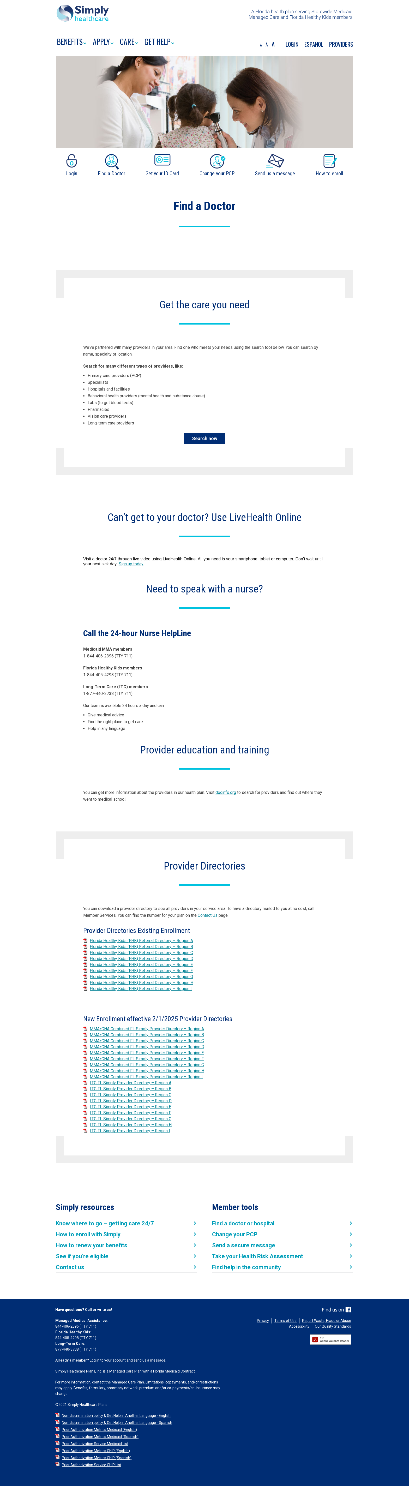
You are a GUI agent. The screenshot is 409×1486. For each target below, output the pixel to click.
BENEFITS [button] (71, 42)
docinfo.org (225, 792)
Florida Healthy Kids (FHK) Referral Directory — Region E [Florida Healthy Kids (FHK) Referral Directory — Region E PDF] (141, 964)
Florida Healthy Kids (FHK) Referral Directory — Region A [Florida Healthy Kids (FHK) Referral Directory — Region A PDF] (141, 940)
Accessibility (299, 1326)
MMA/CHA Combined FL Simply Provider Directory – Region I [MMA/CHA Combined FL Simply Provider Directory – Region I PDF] (146, 1076)
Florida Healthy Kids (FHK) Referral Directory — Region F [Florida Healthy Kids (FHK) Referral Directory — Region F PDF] (141, 970)
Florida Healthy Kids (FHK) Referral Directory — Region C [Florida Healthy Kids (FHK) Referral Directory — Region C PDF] (141, 952)
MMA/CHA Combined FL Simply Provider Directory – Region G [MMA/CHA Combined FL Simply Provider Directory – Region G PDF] (147, 1064)
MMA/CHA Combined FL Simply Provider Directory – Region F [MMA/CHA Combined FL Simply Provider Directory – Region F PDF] (147, 1058)
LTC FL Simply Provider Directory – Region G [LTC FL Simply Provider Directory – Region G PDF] (130, 1118)
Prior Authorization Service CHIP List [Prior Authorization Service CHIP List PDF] (91, 1465)
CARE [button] (129, 42)
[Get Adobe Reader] (332, 1339)
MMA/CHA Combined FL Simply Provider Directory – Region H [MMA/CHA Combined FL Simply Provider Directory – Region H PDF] (147, 1070)
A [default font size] (267, 44)
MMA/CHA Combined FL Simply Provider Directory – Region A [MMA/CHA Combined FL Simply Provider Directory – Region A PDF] (147, 1028)
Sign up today (131, 563)
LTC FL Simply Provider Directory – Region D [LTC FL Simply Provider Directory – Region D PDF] (131, 1100)
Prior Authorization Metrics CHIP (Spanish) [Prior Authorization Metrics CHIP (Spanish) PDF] (96, 1458)
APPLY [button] (103, 42)
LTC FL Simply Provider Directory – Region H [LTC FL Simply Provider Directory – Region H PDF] (131, 1124)
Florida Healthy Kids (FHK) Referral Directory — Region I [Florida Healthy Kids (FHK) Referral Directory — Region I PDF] (141, 988)
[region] (204, 16)
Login (292, 44)
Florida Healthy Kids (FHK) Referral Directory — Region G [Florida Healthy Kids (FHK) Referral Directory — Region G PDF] (141, 976)
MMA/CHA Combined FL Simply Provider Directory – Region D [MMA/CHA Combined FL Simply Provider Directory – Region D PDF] (147, 1046)
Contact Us (208, 915)
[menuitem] (75, 42)
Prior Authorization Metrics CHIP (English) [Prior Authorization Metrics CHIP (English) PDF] (96, 1451)
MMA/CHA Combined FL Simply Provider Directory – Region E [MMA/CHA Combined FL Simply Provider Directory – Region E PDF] (147, 1052)
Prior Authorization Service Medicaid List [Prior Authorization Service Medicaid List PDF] (95, 1444)
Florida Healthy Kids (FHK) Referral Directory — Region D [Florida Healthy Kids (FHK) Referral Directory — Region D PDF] (141, 958)
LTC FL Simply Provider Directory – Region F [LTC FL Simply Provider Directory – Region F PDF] (130, 1112)
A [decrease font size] (261, 44)
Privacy (263, 1321)
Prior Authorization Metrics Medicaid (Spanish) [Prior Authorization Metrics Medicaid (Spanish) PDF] (100, 1437)
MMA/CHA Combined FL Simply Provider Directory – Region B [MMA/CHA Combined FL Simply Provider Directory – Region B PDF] (147, 1034)
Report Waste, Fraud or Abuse (326, 1321)
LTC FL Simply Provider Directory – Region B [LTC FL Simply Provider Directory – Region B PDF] (130, 1088)
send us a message (149, 1360)
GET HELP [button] (159, 42)
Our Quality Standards (333, 1326)
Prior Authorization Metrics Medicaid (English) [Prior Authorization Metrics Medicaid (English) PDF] (99, 1430)
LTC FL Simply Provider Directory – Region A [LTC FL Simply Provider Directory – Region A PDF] (130, 1082)
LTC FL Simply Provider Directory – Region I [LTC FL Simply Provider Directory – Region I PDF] (130, 1130)
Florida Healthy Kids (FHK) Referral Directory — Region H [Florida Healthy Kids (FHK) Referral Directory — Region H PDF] (141, 982)
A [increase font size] (273, 44)
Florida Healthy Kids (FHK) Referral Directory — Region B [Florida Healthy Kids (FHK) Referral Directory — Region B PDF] (141, 946)
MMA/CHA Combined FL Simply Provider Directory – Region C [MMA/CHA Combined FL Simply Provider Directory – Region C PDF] (147, 1040)
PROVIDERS (341, 44)
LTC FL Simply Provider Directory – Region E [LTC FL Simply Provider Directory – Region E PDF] (130, 1106)
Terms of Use (285, 1321)
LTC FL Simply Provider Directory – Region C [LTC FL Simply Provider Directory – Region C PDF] (130, 1094)
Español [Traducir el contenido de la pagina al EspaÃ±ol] (313, 44)
